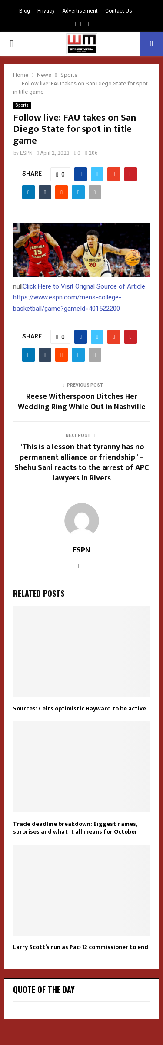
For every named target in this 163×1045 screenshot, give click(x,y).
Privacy (46, 11)
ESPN (26, 153)
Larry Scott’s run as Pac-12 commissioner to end (80, 947)
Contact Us (118, 11)
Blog (24, 11)
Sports (22, 105)
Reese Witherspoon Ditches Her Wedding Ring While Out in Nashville (82, 402)
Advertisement (80, 11)
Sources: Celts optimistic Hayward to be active (79, 708)
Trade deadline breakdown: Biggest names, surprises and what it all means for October (75, 828)
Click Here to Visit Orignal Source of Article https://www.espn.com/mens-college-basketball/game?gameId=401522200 (79, 297)
